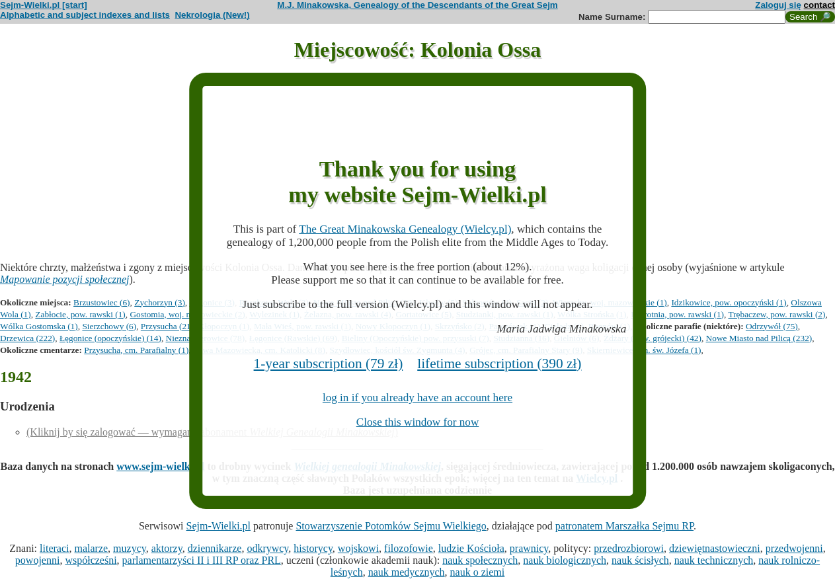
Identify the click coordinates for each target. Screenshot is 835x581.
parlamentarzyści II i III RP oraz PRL (201, 560)
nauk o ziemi (477, 572)
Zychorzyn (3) (159, 302)
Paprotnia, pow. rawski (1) (677, 314)
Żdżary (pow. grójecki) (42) (652, 338)
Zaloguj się (778, 5)
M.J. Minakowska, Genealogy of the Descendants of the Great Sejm (417, 5)
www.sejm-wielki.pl (160, 466)
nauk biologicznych (564, 560)
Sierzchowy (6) (109, 326)
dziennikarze (215, 548)
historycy (313, 548)
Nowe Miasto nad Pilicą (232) (759, 338)
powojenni (37, 560)
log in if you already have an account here (417, 397)
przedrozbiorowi (629, 548)
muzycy (129, 548)
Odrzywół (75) (772, 326)
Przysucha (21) (167, 326)
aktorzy (166, 548)
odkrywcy (267, 548)
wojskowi (358, 548)
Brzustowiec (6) (101, 302)
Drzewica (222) (27, 338)
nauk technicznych (714, 560)
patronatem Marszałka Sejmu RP (624, 525)
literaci (54, 548)
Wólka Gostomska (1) (39, 326)
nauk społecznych (480, 560)
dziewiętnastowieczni (714, 548)
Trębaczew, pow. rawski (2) (777, 314)
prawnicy (529, 548)
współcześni (90, 560)
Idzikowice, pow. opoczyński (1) (728, 302)
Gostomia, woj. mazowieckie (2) (187, 314)
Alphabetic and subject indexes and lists (85, 15)
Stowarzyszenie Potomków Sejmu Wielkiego (391, 525)
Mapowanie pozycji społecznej (65, 279)
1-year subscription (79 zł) (328, 363)
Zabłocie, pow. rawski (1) (80, 314)
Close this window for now (417, 422)
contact (819, 5)
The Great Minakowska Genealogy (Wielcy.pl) (405, 229)
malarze (91, 548)
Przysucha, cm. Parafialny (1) (136, 350)
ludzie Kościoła (471, 548)
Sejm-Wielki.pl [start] (43, 5)
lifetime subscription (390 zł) (499, 363)
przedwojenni (794, 548)
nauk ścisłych (640, 560)
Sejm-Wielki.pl (218, 525)
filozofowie (408, 548)
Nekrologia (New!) (212, 15)
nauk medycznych (406, 572)
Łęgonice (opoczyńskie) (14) (110, 338)
